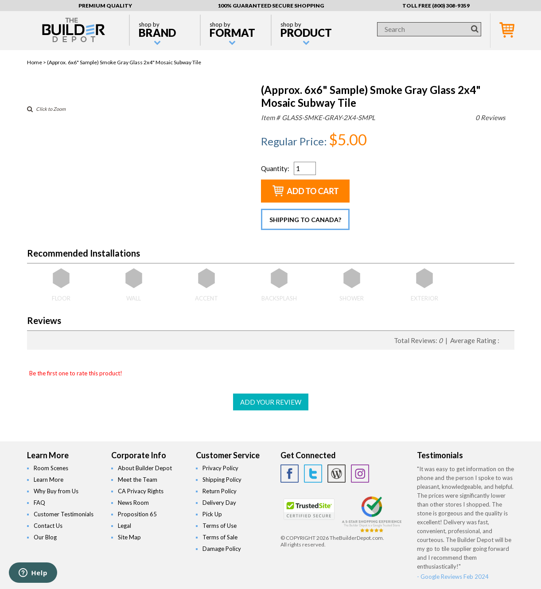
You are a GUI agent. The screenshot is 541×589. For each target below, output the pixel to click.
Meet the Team (137, 479)
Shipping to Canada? (305, 219)
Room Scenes (51, 468)
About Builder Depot (145, 468)
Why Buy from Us (56, 491)
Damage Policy (221, 548)
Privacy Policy (220, 468)
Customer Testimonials (63, 514)
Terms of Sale (219, 537)
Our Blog (45, 537)
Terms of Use (219, 525)
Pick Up (212, 514)
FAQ (39, 502)
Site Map (129, 537)
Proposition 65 (137, 514)
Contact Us (48, 525)
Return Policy (219, 491)
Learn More (48, 479)
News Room (133, 502)
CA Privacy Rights (140, 491)
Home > (37, 62)
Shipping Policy (221, 479)
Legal (124, 525)
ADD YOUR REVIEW (270, 402)
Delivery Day (219, 502)
